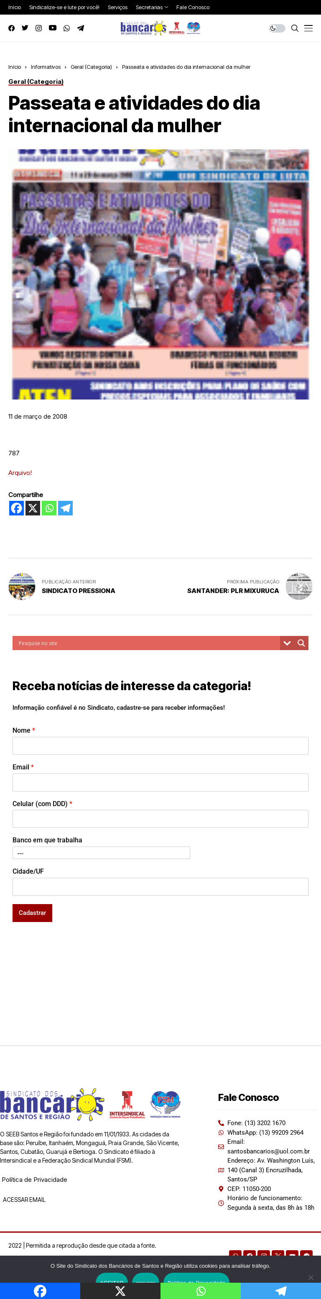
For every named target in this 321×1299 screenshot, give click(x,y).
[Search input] (148, 643)
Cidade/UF (28, 871)
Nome (24, 730)
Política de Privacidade (34, 1179)
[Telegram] (65, 508)
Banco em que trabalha (47, 840)
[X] (32, 508)
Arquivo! (20, 473)
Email (23, 767)
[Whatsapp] (49, 508)
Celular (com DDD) (42, 804)
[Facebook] (16, 508)
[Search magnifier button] (301, 643)
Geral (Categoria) (91, 66)
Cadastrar (32, 913)
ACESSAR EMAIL (24, 1199)
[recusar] (310, 1277)
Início (14, 66)
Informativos (46, 66)
